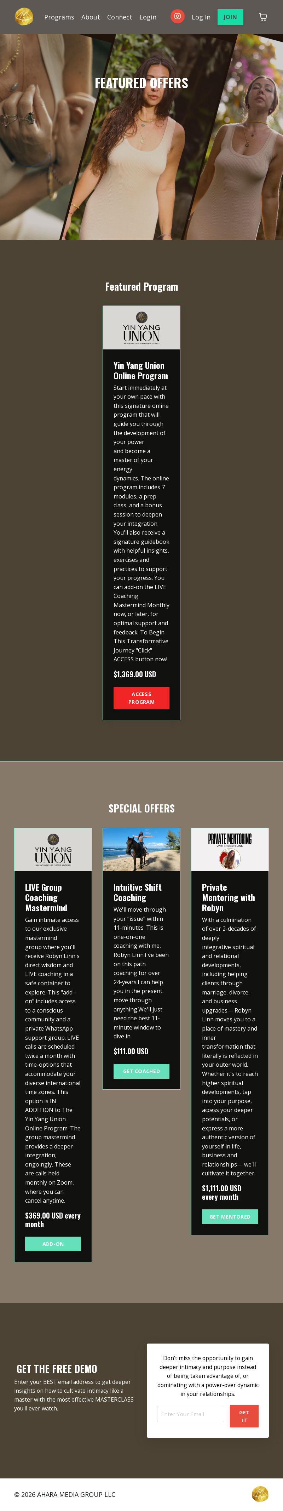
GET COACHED (141, 1071)
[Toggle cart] (263, 17)
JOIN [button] (230, 17)
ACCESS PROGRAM (141, 698)
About (90, 16)
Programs (59, 16)
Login (147, 16)
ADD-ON (53, 1244)
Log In (201, 16)
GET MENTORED (229, 1216)
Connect (119, 16)
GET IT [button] (244, 1416)
